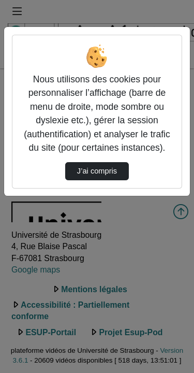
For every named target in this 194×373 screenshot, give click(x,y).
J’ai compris (97, 171)
